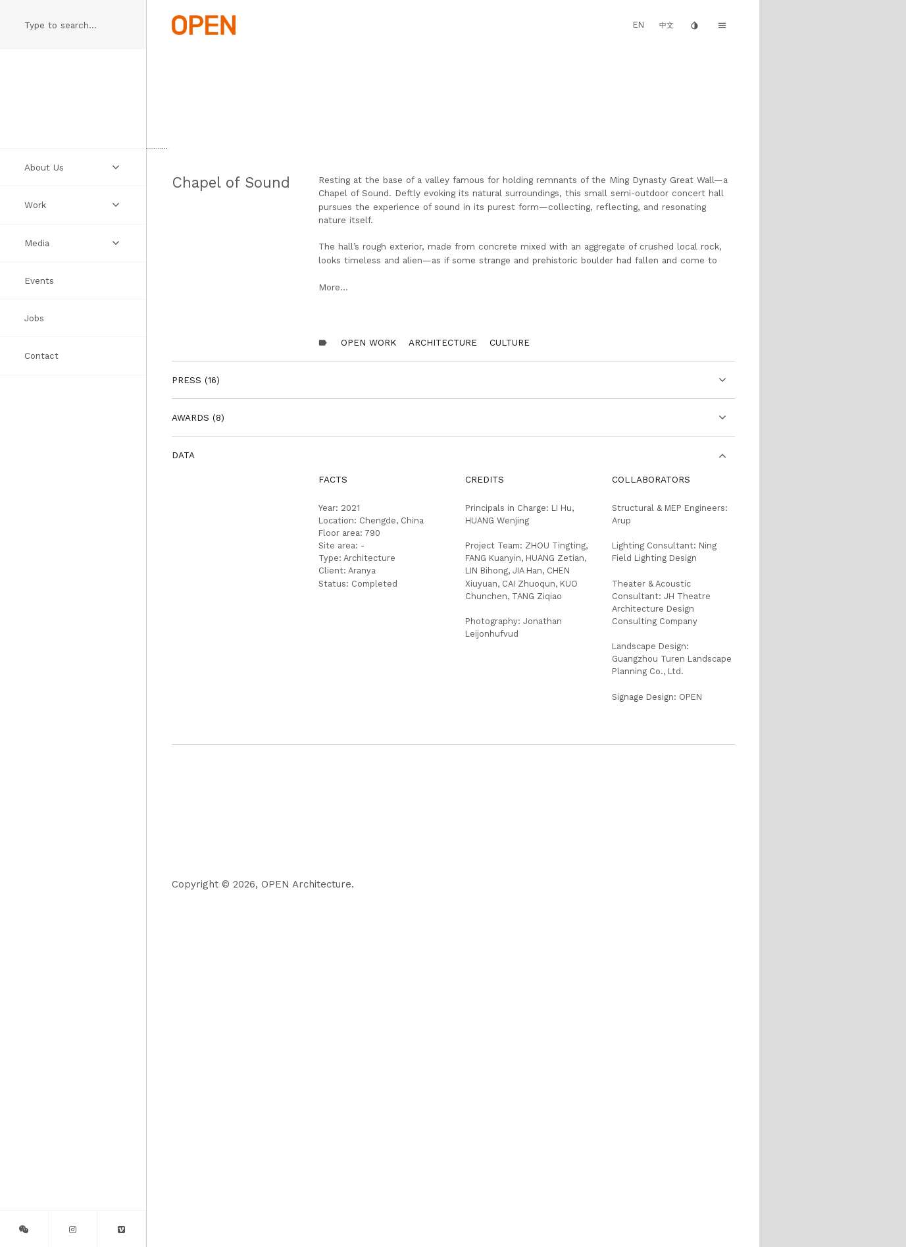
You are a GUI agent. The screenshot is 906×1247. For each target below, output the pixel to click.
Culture (510, 686)
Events (39, 280)
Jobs (34, 318)
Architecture (443, 686)
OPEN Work (368, 686)
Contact (41, 355)
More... (333, 631)
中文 (666, 25)
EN (638, 25)
